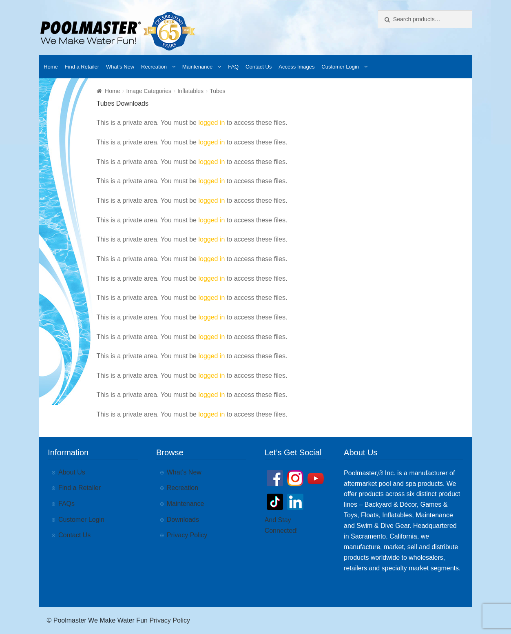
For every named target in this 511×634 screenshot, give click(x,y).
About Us (71, 472)
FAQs (66, 503)
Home (51, 67)
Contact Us (259, 67)
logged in (211, 122)
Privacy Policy (187, 535)
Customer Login (340, 67)
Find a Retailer (82, 67)
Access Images (296, 67)
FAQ (233, 67)
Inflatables (190, 91)
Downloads (183, 519)
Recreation (154, 67)
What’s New (120, 67)
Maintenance (197, 67)
